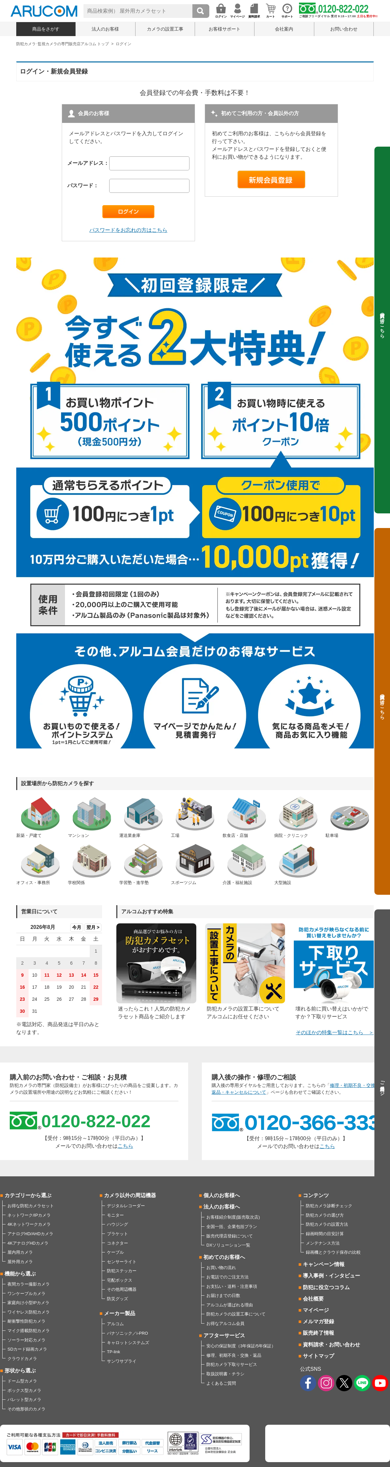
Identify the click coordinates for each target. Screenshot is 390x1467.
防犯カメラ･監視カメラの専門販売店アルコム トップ (62, 44)
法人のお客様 (105, 29)
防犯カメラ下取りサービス (231, 1364)
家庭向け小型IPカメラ (28, 1302)
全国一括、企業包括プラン (231, 1226)
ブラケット (117, 1233)
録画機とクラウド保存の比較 (333, 1252)
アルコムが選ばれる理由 (229, 1304)
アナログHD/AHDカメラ (30, 1233)
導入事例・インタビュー (331, 1275)
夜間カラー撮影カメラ (28, 1284)
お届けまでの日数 (223, 1295)
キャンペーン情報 (323, 1264)
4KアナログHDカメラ (27, 1243)
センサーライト (121, 1261)
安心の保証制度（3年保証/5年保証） (241, 1345)
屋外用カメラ (20, 1261)
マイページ (316, 1310)
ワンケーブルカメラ (26, 1293)
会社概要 (313, 1299)
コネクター (117, 1243)
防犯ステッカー (121, 1270)
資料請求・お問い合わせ (331, 1344)
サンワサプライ (121, 1361)
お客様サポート (224, 29)
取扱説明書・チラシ (225, 1373)
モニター (115, 1215)
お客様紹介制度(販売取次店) (233, 1217)
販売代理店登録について (229, 1236)
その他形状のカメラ (26, 1409)
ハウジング (117, 1224)
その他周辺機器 (121, 1289)
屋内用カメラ (20, 1252)
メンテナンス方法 (323, 1243)
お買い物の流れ (221, 1267)
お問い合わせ (344, 29)
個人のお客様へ (221, 1195)
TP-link (113, 1351)
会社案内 (284, 29)
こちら (125, 1146)
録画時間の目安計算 (325, 1233)
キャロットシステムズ (128, 1342)
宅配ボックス (119, 1280)
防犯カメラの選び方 (325, 1215)
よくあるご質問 (221, 1383)
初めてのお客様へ (224, 1257)
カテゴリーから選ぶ (28, 1195)
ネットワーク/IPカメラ (29, 1215)
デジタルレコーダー (126, 1205)
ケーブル (115, 1252)
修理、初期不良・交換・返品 (233, 1355)
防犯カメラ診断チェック (329, 1205)
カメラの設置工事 (165, 29)
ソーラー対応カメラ (26, 1340)
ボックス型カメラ (24, 1390)
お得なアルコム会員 (225, 1323)
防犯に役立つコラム (326, 1287)
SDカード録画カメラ (27, 1349)
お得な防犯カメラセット (30, 1205)
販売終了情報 (318, 1333)
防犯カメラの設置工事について (236, 1314)
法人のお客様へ (221, 1206)
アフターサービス (224, 1335)
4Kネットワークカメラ (29, 1224)
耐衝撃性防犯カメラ (26, 1321)
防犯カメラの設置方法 (327, 1224)
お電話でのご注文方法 (227, 1277)
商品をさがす (45, 29)
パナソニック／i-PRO (127, 1333)
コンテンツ (316, 1195)
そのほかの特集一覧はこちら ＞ (335, 1032)
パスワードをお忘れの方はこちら (128, 230)
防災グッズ (117, 1298)
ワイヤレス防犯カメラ (28, 1312)
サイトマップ (318, 1356)
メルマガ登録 (318, 1321)
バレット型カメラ (24, 1399)
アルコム (115, 1323)
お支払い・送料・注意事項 (231, 1286)
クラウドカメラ (22, 1358)
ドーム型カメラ (22, 1381)
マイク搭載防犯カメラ (28, 1330)
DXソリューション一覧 (228, 1245)
